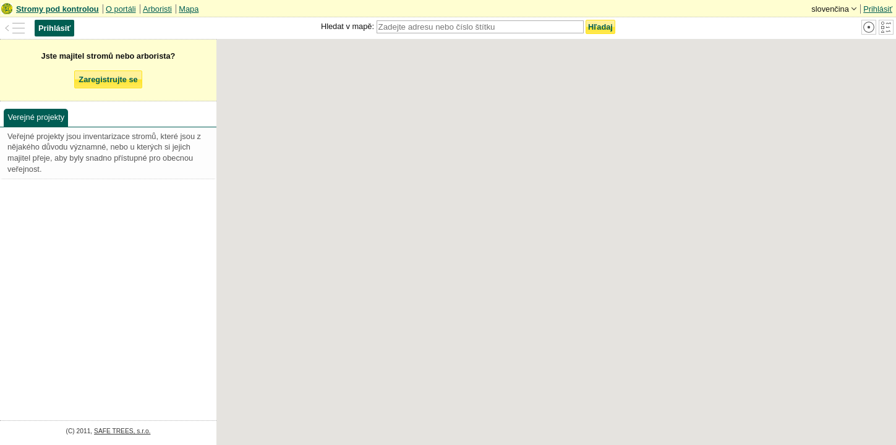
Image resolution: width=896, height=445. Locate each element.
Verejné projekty (35, 117)
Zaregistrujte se (108, 79)
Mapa (188, 9)
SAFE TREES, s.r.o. (122, 431)
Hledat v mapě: (347, 26)
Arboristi (157, 9)
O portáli (120, 9)
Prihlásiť (877, 9)
